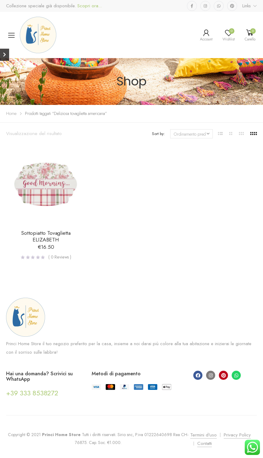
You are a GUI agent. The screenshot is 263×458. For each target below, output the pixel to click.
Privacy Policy (237, 435)
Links (246, 5)
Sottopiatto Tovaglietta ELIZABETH (46, 236)
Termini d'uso (203, 435)
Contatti (204, 443)
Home (11, 113)
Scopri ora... (89, 6)
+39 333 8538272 (32, 393)
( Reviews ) (59, 257)
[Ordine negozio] (191, 133)
